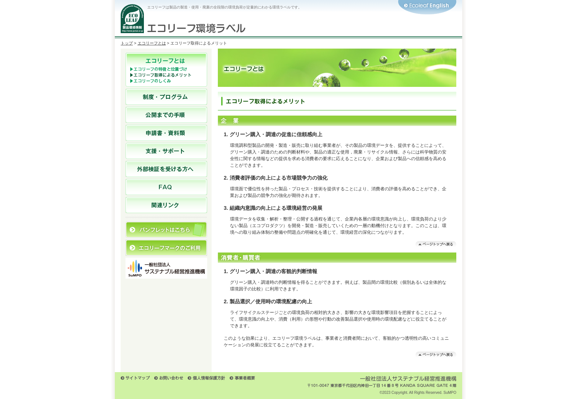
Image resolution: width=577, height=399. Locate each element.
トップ (127, 43)
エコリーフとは (152, 43)
